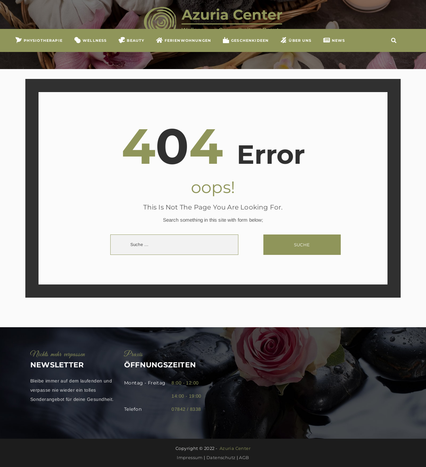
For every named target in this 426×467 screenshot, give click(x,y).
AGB (244, 457)
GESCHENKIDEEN (245, 52)
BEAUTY (131, 52)
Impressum (190, 457)
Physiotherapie (39, 52)
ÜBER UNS (296, 52)
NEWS (334, 52)
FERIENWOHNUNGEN (183, 52)
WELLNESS (90, 52)
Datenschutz (220, 457)
